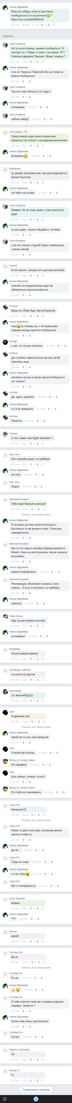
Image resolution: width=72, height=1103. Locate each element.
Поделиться (54, 24)
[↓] (48, 25)
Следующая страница (36, 1089)
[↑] (42, 25)
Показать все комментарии (36, 514)
